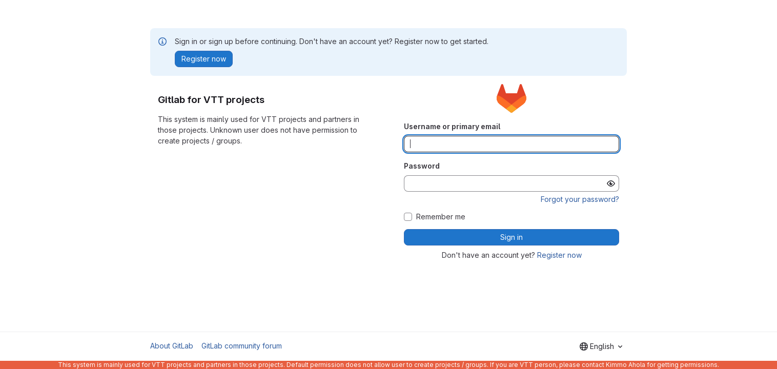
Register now (559, 255)
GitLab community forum (241, 345)
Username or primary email (452, 126)
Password (422, 165)
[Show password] (611, 183)
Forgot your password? (580, 199)
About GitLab (171, 345)
